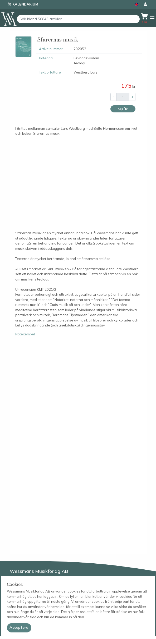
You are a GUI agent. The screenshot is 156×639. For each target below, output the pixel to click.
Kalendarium (25, 4)
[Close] (19, 627)
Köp (123, 109)
